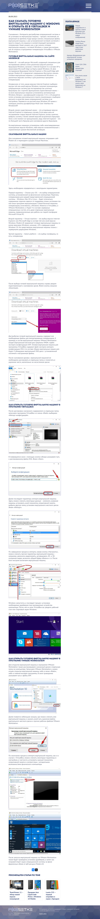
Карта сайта (42, 913)
